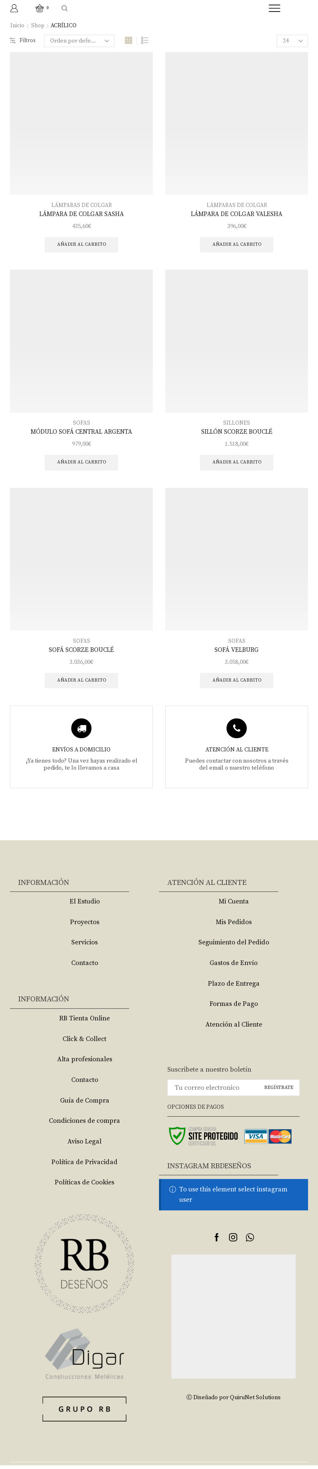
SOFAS (81, 424)
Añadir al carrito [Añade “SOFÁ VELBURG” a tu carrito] (237, 684)
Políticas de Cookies (84, 1186)
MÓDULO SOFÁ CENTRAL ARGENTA (81, 433)
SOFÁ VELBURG (237, 653)
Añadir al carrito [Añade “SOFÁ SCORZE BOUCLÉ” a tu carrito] (81, 684)
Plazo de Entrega (234, 987)
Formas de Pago (234, 1008)
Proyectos (84, 926)
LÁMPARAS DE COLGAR (81, 205)
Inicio (17, 25)
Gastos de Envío (234, 967)
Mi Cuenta (234, 905)
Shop (38, 25)
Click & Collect (84, 1043)
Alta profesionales (84, 1063)
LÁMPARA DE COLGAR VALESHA (237, 214)
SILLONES (237, 424)
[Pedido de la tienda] (80, 41)
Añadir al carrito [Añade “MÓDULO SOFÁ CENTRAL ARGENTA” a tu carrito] (81, 464)
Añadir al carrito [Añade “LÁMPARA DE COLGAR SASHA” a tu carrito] (81, 245)
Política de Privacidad (84, 1166)
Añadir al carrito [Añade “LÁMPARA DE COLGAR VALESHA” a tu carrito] (237, 245)
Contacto (84, 967)
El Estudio (85, 905)
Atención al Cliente (233, 1028)
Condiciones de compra (84, 1125)
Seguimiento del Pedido (233, 946)
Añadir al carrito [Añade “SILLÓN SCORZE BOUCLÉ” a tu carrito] (237, 464)
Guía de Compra (84, 1104)
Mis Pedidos (234, 926)
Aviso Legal (84, 1145)
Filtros (23, 41)
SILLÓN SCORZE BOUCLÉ (236, 433)
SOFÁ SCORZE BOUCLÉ (81, 653)
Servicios (84, 946)
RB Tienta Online (84, 1022)
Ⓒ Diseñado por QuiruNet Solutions (233, 1401)
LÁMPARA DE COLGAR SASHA (82, 214)
